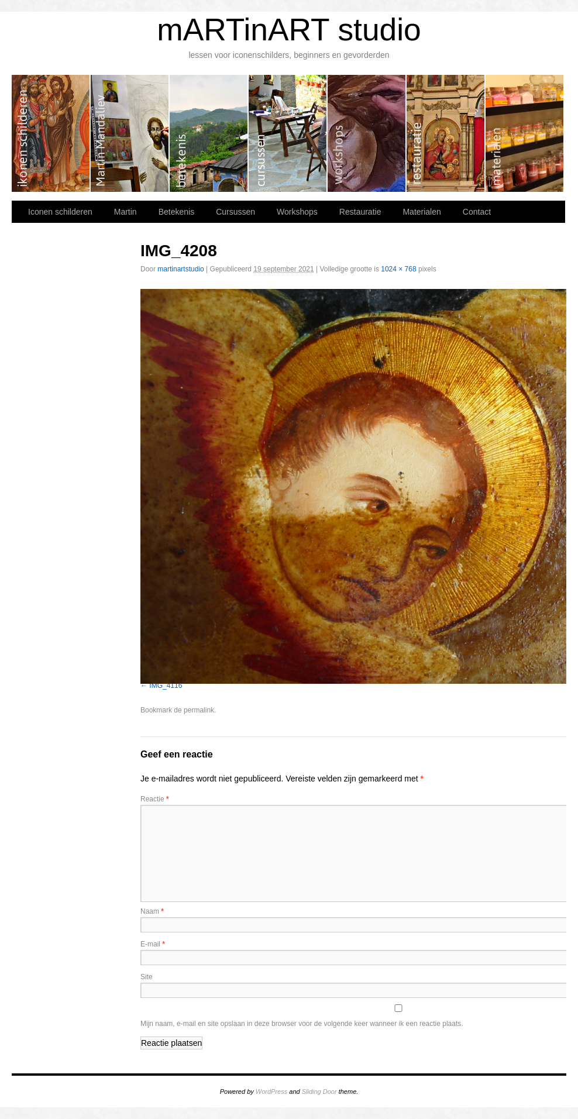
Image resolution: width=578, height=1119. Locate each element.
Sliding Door (319, 1091)
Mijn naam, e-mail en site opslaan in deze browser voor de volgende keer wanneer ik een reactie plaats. (301, 1024)
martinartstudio (180, 269)
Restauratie (446, 133)
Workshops (367, 133)
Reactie (154, 799)
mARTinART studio (289, 29)
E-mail (152, 944)
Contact (477, 211)
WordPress (271, 1091)
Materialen (524, 133)
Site (146, 977)
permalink (199, 710)
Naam (152, 911)
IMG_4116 (165, 685)
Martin (130, 133)
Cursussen (288, 133)
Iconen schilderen (51, 133)
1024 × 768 (398, 269)
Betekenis (209, 133)
